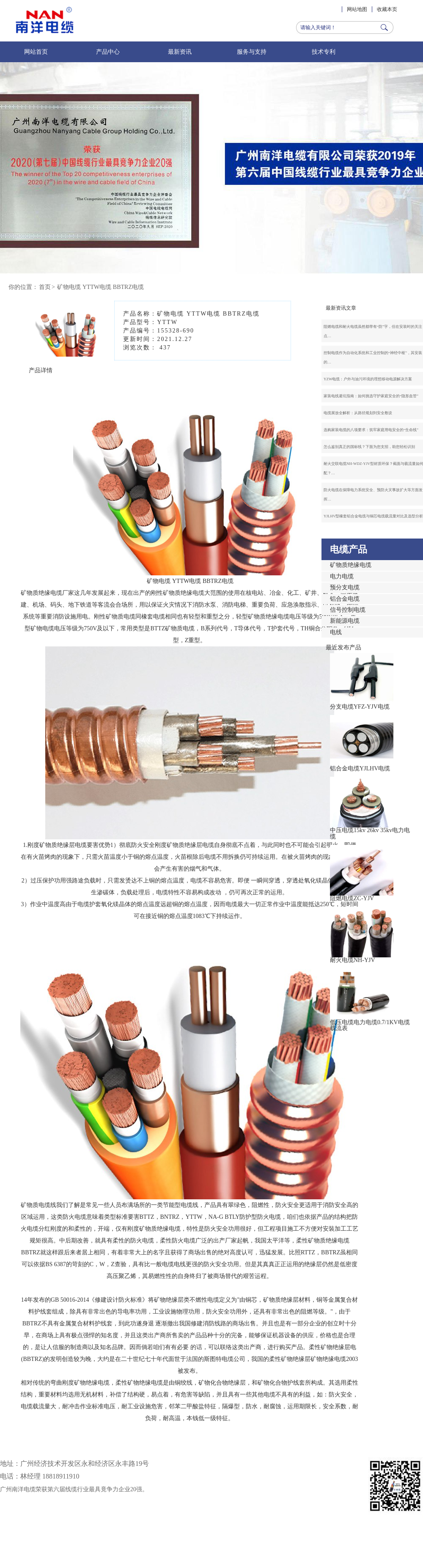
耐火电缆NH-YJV (352, 960)
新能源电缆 (345, 621)
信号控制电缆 (347, 610)
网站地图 (357, 9)
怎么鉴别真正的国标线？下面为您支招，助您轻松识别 (369, 447)
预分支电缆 (345, 587)
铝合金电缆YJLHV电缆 (360, 768)
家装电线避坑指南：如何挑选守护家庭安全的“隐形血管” (371, 396)
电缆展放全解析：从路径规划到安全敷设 (358, 413)
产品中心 (108, 52)
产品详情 (40, 370)
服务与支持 (251, 52)
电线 (336, 632)
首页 (45, 287)
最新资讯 (180, 52)
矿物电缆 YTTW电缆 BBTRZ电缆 (100, 287)
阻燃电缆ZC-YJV (352, 898)
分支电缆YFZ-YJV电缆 (360, 707)
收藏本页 (387, 9)
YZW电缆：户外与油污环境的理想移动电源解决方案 (368, 379)
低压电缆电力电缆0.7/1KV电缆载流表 (370, 1025)
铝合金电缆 (345, 599)
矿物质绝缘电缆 (350, 565)
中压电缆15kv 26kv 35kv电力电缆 (370, 833)
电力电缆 (342, 576)
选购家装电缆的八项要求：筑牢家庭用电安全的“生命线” (371, 430)
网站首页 (36, 52)
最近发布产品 (343, 647)
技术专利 (323, 52)
